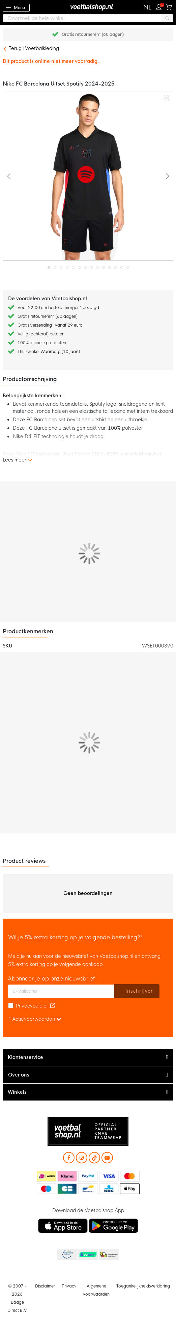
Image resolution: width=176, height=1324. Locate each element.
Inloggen (160, 6)
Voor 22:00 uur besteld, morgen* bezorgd (58, 307)
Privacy (69, 1286)
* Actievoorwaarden (34, 1019)
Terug (15, 48)
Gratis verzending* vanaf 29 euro (50, 325)
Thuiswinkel (108, 1255)
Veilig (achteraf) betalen (41, 334)
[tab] (88, 1057)
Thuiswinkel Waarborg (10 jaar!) (49, 351)
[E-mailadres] (61, 991)
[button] (147, 7)
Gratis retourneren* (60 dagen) (93, 34)
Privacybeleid (31, 1006)
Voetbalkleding (42, 48)
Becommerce (88, 1255)
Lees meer (14, 460)
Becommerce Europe (67, 1255)
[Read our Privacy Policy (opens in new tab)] (53, 1006)
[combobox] (88, 18)
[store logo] (88, 7)
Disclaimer (45, 1286)
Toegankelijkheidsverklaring (143, 1286)
